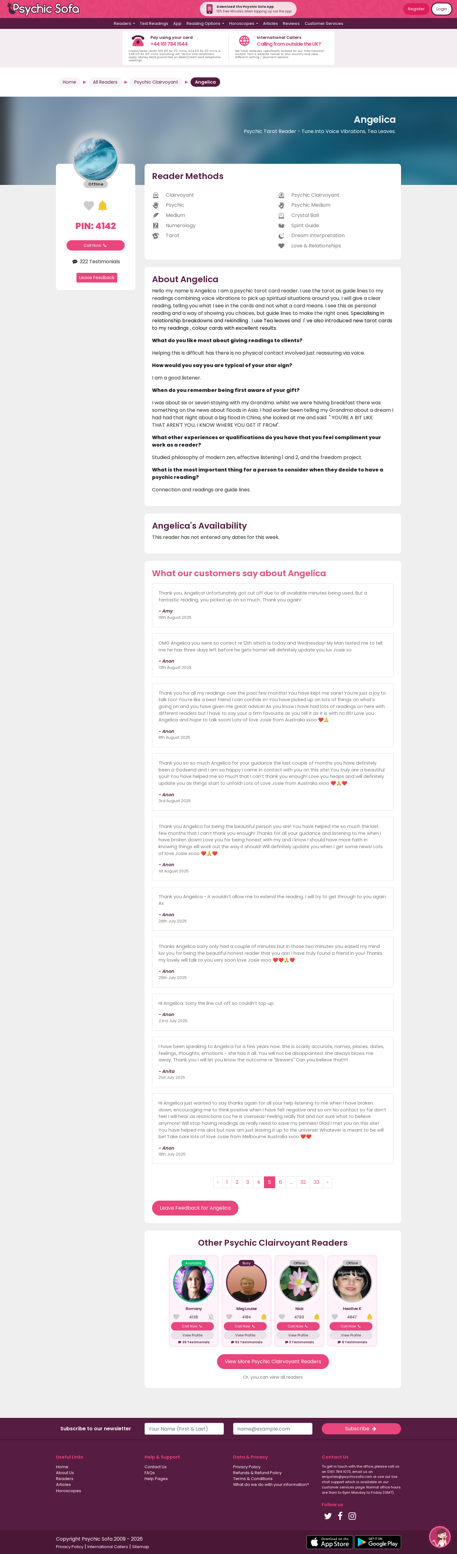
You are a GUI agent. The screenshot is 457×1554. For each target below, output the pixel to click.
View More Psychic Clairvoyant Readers (273, 1361)
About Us (65, 1472)
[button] (440, 1537)
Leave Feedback (96, 277)
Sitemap (140, 1546)
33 (316, 1182)
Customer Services (324, 23)
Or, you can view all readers (273, 1377)
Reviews (291, 23)
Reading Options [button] (204, 23)
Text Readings (154, 23)
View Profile (192, 1335)
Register (416, 9)
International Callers (107, 1546)
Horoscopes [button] (242, 23)
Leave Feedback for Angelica (195, 1207)
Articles (270, 23)
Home (69, 82)
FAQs (150, 1472)
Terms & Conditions (253, 1478)
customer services (338, 1487)
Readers (64, 1478)
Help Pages (156, 1478)
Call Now (96, 245)
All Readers (105, 82)
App (177, 23)
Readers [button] (123, 23)
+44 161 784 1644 (168, 44)
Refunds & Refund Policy (257, 1472)
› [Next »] (327, 1182)
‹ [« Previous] (218, 1182)
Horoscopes (68, 1490)
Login (441, 9)
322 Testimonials (95, 261)
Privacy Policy (247, 1466)
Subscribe (361, 1428)
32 (303, 1182)
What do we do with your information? (271, 1484)
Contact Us (156, 1466)
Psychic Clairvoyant (156, 82)
